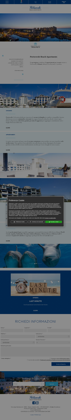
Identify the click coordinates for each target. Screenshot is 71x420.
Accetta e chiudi (53, 222)
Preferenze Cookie (19, 222)
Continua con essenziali (36, 222)
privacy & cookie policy (50, 218)
